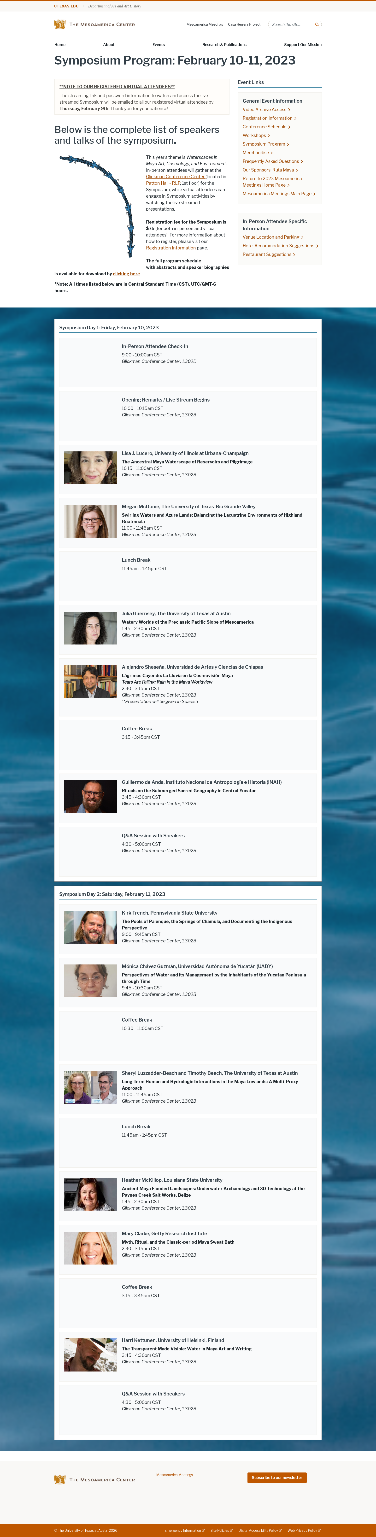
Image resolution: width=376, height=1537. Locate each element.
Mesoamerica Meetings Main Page (277, 193)
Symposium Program (264, 144)
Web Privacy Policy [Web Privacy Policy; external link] (302, 1531)
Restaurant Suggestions (267, 254)
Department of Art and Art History (114, 6)
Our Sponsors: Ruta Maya (268, 170)
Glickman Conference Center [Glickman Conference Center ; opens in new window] (176, 176)
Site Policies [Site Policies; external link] (220, 1531)
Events (159, 44)
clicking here (126, 274)
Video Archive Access (264, 109)
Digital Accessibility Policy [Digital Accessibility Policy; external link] (258, 1531)
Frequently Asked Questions (271, 161)
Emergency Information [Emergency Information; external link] (182, 1531)
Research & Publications (224, 44)
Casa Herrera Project (244, 25)
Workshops (254, 135)
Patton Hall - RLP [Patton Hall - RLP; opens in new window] (163, 183)
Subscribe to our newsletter (277, 1477)
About (109, 44)
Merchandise (256, 152)
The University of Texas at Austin (83, 1531)
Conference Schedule (264, 127)
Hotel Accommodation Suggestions (278, 245)
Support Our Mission (303, 44)
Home (59, 44)
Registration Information (171, 248)
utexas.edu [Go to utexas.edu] (66, 6)
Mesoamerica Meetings (205, 25)
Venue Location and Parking (271, 237)
